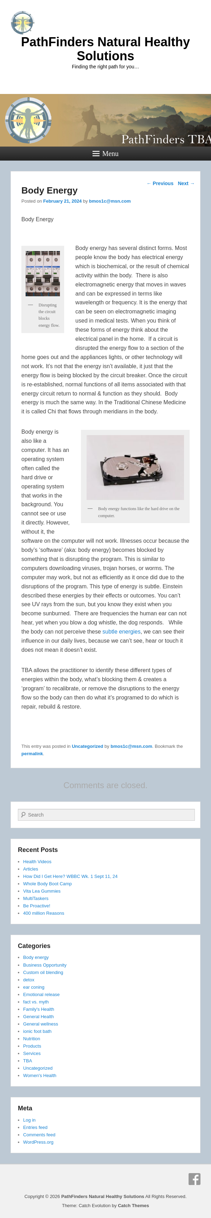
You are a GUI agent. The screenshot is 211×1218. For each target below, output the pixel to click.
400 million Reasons (43, 913)
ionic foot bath (37, 1031)
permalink (32, 753)
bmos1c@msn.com (110, 201)
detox (28, 979)
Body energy (36, 957)
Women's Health (39, 1075)
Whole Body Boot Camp (47, 883)
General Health (38, 1016)
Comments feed (39, 1134)
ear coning (34, 987)
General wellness (40, 1024)
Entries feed (35, 1127)
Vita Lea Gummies (42, 891)
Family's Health (38, 1009)
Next (186, 183)
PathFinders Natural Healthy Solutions (105, 49)
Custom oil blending (43, 972)
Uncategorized (87, 746)
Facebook (194, 1179)
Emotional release (41, 994)
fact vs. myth (36, 1001)
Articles (30, 869)
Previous (160, 183)
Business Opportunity (45, 965)
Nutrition (31, 1038)
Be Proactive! (36, 905)
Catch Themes (133, 1205)
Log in (29, 1120)
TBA (27, 1060)
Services (32, 1053)
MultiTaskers (35, 898)
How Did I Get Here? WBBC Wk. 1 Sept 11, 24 (70, 876)
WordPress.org (38, 1142)
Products (32, 1046)
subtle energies (121, 632)
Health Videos (37, 861)
